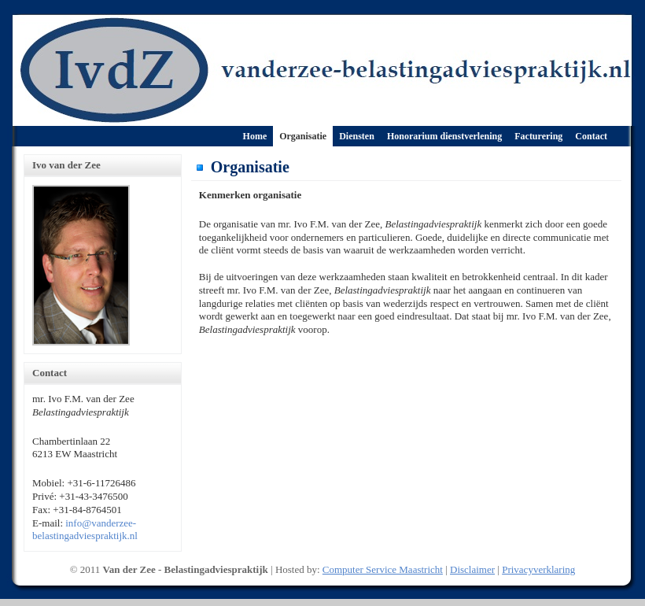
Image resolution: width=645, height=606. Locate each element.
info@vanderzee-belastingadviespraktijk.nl (85, 529)
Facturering (538, 136)
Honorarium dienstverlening (444, 136)
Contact (591, 136)
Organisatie (302, 136)
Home (255, 136)
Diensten (356, 136)
